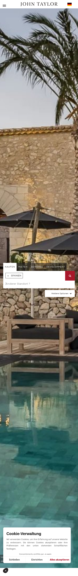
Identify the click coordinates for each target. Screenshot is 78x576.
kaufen (10, 267)
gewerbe (37, 267)
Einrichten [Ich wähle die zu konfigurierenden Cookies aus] (37, 559)
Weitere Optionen (59, 293)
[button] (7, 570)
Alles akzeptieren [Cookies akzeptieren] (59, 559)
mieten (23, 267)
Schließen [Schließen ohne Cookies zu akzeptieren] (14, 559)
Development (55, 267)
